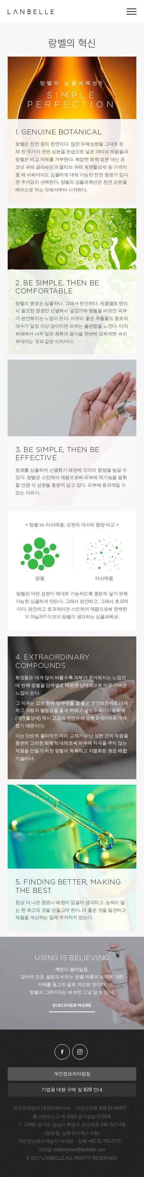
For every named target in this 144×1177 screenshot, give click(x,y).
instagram (80, 1052)
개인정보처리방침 (72, 1074)
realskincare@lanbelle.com (79, 1149)
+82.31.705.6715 (104, 1141)
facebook (62, 1052)
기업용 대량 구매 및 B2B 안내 (72, 1089)
